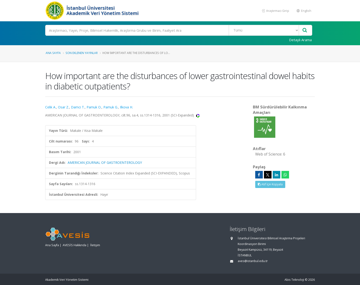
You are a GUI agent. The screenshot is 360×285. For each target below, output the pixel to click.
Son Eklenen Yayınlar (82, 53)
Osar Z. (63, 107)
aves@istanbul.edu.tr (253, 261)
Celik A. (50, 107)
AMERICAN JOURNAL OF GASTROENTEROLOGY (105, 162)
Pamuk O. (94, 107)
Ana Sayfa (53, 53)
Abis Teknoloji (294, 280)
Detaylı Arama (300, 39)
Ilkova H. (126, 107)
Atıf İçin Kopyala (270, 184)
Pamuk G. (110, 107)
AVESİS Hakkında (74, 245)
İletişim (95, 245)
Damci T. (78, 107)
